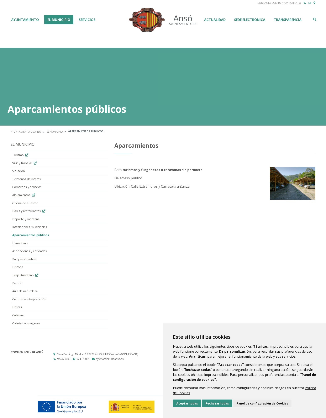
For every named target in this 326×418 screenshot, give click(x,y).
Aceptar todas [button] (187, 403)
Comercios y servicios (27, 187)
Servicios (87, 19)
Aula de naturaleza (25, 291)
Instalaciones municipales (29, 227)
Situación (18, 171)
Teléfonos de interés (26, 179)
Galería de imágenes (26, 323)
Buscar (314, 19)
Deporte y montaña (26, 219)
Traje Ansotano (25, 275)
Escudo (17, 283)
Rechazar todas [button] (217, 403)
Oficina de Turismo (25, 203)
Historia (17, 267)
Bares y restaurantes (29, 211)
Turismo (20, 155)
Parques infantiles (24, 259)
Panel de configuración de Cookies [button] (262, 403)
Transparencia (287, 19)
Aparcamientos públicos (30, 235)
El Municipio (58, 19)
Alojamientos (24, 195)
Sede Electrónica (249, 19)
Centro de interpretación (29, 299)
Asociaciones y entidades (29, 251)
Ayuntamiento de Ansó (26, 131)
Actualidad (215, 19)
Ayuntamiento (25, 19)
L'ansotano (20, 243)
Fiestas (17, 307)
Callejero (18, 315)
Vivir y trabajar (25, 163)
